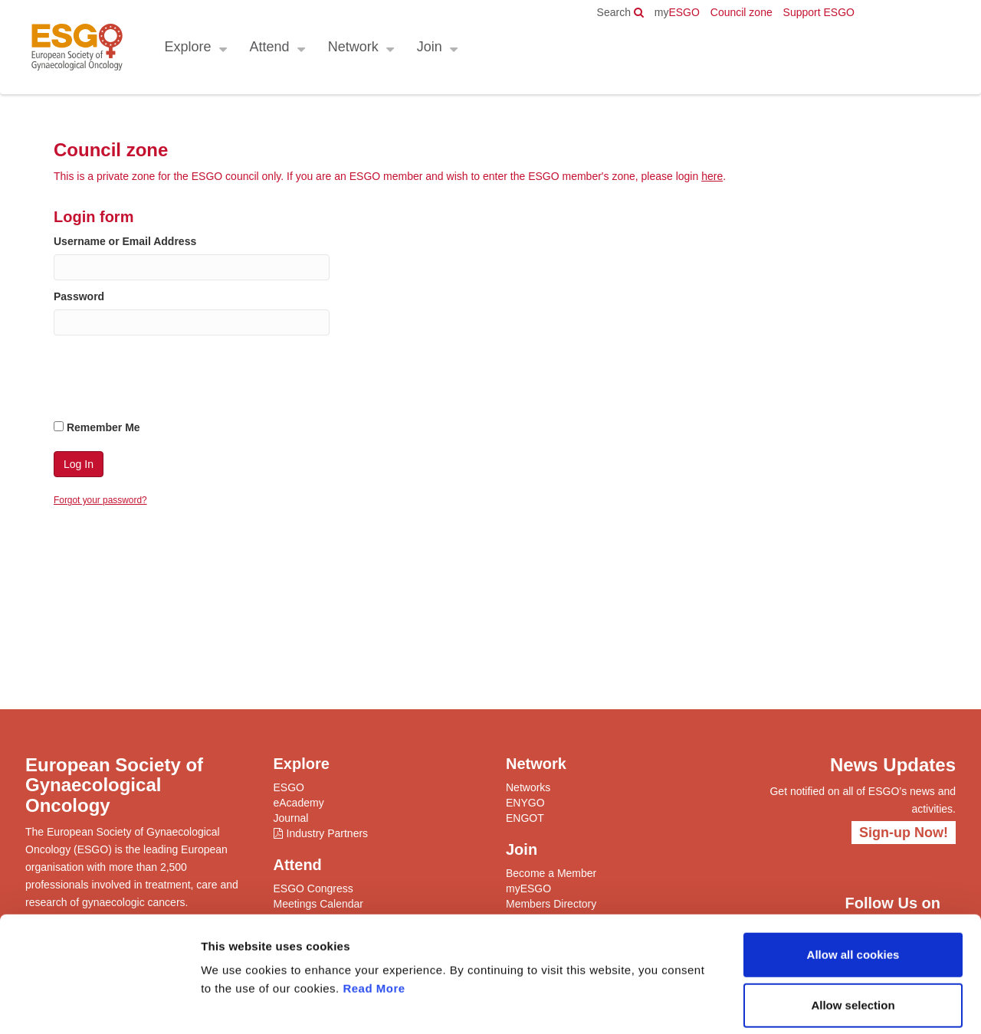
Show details (804, 1003)
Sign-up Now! (903, 832)
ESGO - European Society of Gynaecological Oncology (76, 47)
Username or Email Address (125, 241)
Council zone (741, 12)
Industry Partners (328, 833)
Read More (374, 916)
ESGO (677, 12)
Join (428, 46)
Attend (269, 46)
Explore (187, 46)
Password (79, 296)
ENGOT (525, 818)
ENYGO (525, 803)
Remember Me (97, 427)
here (712, 176)
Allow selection (852, 933)
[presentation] (170, 381)
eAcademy (299, 803)
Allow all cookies (853, 882)
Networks (528, 787)
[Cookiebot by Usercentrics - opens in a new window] (99, 1004)
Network (352, 46)
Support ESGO (819, 12)
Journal (291, 818)
